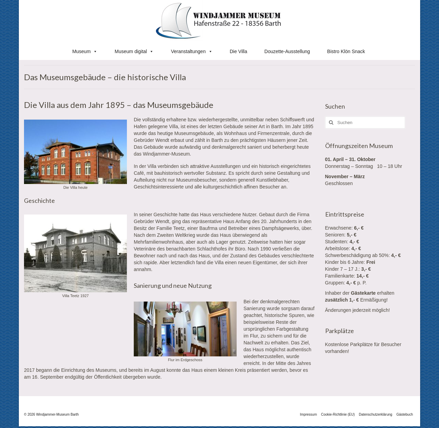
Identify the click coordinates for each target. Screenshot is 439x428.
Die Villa (238, 51)
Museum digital (134, 51)
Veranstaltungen (191, 51)
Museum (85, 51)
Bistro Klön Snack (346, 51)
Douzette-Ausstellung (287, 51)
